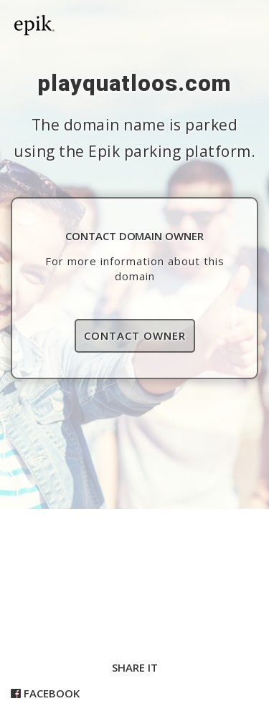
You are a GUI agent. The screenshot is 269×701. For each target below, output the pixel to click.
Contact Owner (135, 335)
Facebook (45, 693)
